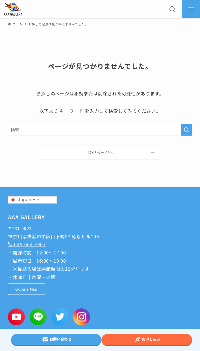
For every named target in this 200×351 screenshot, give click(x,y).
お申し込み (146, 339)
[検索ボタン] (172, 9)
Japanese (24, 200)
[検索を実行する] (186, 130)
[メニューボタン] (191, 9)
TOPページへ (100, 152)
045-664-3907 (26, 244)
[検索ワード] (100, 130)
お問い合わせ (56, 339)
